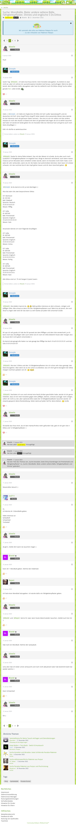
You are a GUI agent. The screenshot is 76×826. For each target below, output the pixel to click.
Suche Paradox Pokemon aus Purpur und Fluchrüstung (29, 766)
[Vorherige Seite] (4, 40)
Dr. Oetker (13, 761)
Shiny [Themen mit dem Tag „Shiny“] (6, 781)
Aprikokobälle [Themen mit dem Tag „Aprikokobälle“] (14, 781)
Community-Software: (38, 823)
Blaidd (7, 618)
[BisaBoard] (5, 3)
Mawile (24, 17)
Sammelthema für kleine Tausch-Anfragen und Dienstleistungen (32, 738)
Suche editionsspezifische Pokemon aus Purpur (26, 759)
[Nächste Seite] (17, 40)
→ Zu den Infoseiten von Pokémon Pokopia (38, 33)
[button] (73, 3)
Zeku (11, 754)
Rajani (17, 618)
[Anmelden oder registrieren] (68, 3)
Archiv (11, 756)
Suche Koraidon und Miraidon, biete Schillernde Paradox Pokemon (33, 752)
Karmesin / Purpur (15, 749)
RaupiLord (12, 768)
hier (9, 89)
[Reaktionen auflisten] (5, 94)
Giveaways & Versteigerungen (18, 742)
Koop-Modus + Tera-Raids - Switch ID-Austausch (27, 745)
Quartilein (12, 740)
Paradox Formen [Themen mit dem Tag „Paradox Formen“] (25, 781)
